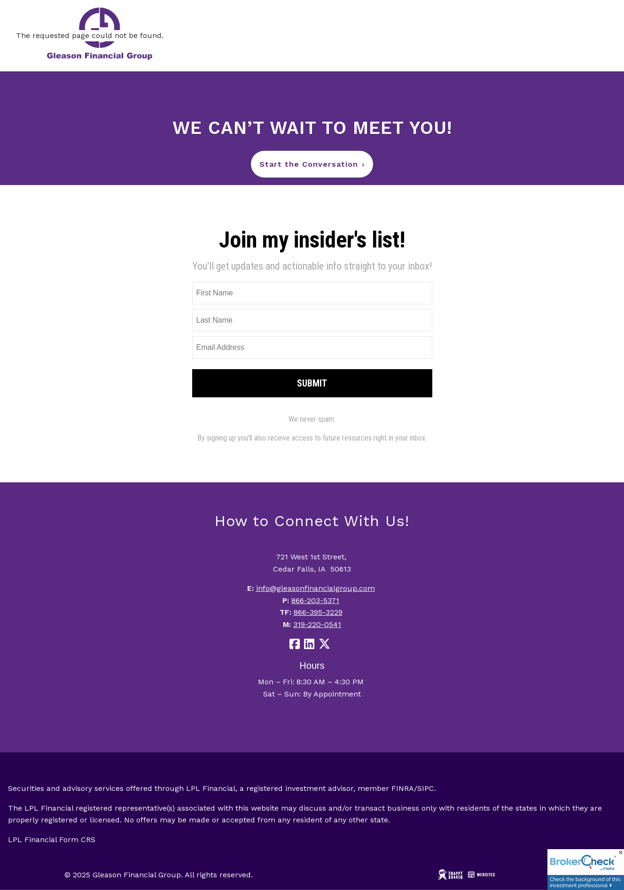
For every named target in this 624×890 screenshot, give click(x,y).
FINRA (402, 788)
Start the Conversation (312, 164)
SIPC (425, 788)
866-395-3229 (318, 612)
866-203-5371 (315, 600)
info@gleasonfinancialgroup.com (315, 588)
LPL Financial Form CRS (51, 839)
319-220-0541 (317, 624)
